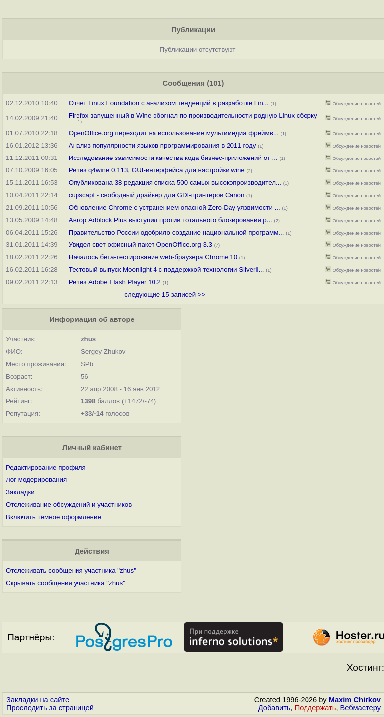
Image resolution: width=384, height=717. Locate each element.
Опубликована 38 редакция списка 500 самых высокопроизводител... (175, 182)
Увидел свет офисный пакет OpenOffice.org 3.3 (140, 244)
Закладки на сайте (37, 700)
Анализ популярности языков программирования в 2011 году (163, 145)
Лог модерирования (36, 479)
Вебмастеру (360, 708)
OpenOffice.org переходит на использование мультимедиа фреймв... (174, 133)
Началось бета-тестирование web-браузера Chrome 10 (154, 257)
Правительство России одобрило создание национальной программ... (176, 232)
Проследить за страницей (50, 708)
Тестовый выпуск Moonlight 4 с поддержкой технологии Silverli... (166, 269)
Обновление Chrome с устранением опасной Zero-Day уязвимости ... (174, 207)
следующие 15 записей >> (164, 294)
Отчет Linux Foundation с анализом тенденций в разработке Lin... (169, 103)
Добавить (274, 708)
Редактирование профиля (46, 467)
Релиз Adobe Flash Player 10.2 (115, 282)
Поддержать (315, 708)
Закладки (20, 492)
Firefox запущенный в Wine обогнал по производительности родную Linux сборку (193, 115)
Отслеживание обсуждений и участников (69, 504)
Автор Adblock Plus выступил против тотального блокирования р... (170, 220)
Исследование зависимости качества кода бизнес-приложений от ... (173, 157)
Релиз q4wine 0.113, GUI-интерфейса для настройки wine (157, 170)
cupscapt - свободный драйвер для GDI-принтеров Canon (157, 195)
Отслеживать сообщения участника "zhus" (71, 570)
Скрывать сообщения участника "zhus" (65, 583)
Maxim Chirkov (355, 700)
